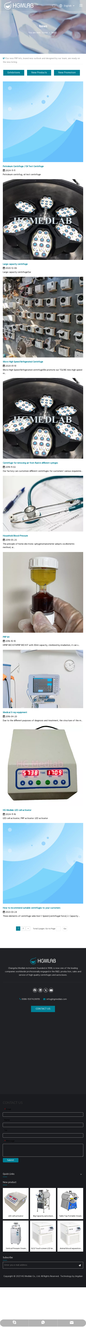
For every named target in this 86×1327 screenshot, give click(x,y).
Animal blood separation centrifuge (70, 1246)
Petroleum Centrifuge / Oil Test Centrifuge (23, 166)
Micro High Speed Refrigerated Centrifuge (23, 362)
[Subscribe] (79, 1262)
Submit (10, 1158)
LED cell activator (15, 1213)
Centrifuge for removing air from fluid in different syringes (30, 463)
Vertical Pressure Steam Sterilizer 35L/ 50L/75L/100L (15, 1246)
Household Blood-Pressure (15, 536)
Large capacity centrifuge (15, 264)
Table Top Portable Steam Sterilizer (70, 1213)
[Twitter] (45, 987)
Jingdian (79, 1274)
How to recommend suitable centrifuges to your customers (31, 908)
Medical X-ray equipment (15, 712)
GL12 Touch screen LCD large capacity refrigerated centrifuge (43, 1246)
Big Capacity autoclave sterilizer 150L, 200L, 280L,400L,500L (43, 1213)
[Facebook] (35, 987)
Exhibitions (14, 73)
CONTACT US (43, 1006)
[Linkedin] (40, 987)
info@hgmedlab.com (57, 997)
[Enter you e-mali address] (39, 1263)
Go (65, 928)
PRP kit (6, 637)
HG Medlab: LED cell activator (17, 810)
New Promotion (67, 73)
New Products (39, 73)
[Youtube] (51, 987)
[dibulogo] (43, 959)
